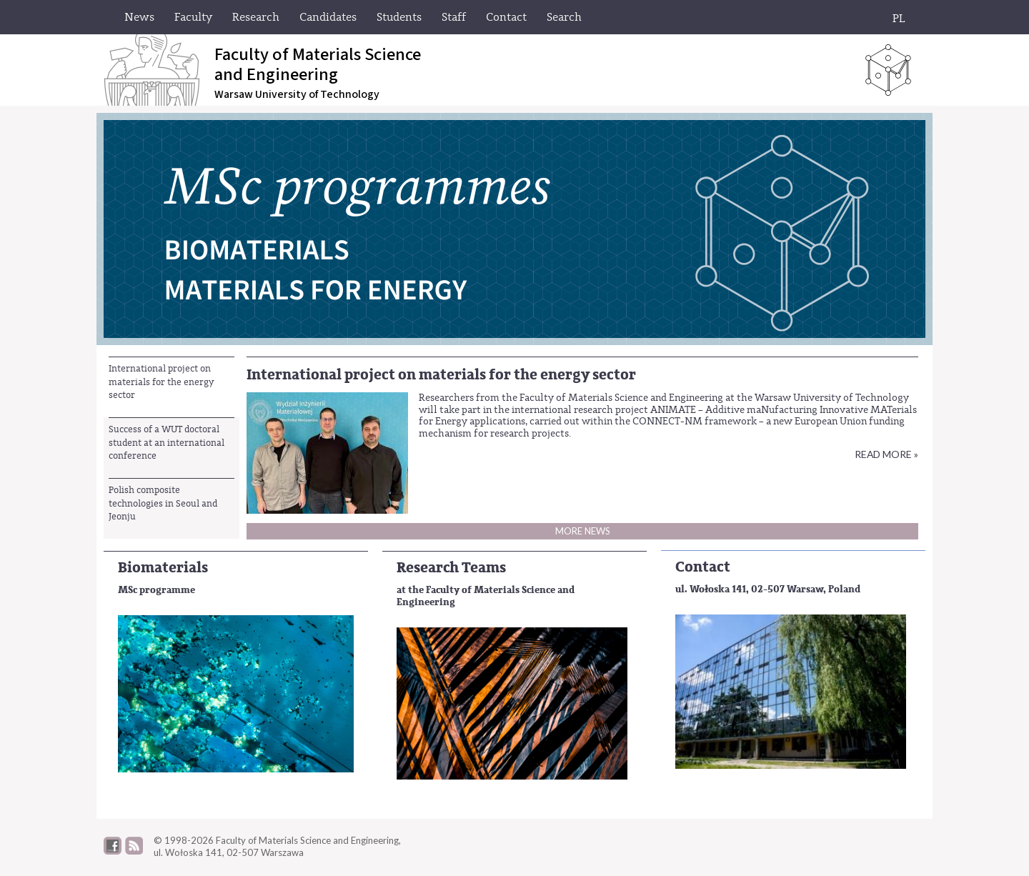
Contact (702, 567)
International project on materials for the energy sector (161, 381)
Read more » (886, 454)
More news (582, 531)
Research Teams (451, 567)
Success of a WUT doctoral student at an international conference (166, 442)
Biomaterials (163, 567)
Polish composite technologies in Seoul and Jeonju (163, 503)
